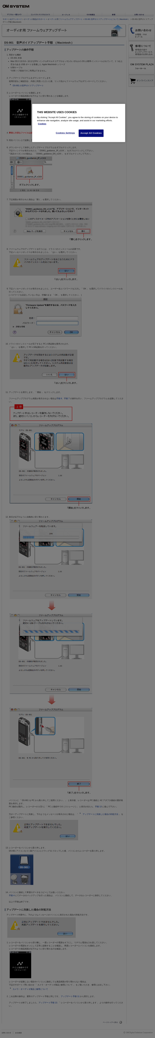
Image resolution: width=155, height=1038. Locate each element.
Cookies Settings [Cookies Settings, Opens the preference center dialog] (65, 133)
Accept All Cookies (91, 133)
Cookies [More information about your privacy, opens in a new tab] (42, 124)
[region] (78, 123)
